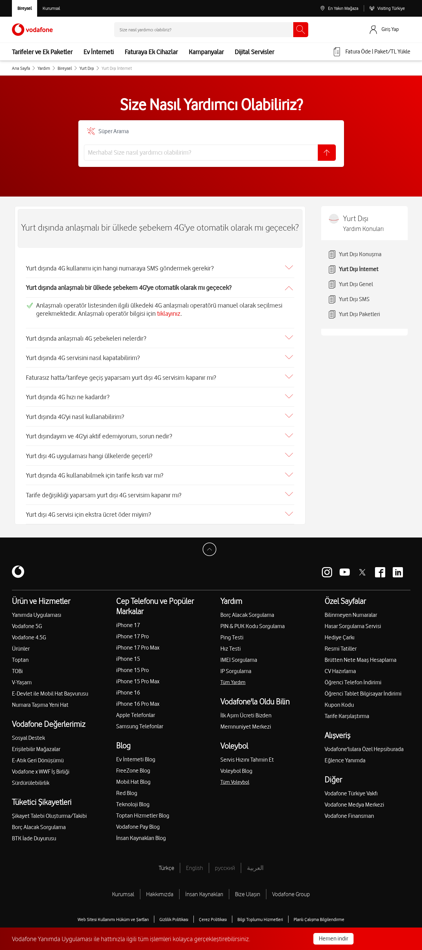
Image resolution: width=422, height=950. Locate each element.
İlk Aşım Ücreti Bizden (245, 712)
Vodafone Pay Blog (138, 824)
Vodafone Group (291, 891)
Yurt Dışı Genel (350, 284)
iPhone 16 (128, 689)
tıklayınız (169, 312)
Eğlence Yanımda (345, 757)
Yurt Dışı (86, 68)
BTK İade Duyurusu (34, 835)
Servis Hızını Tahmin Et (247, 756)
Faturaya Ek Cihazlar (151, 52)
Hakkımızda (159, 891)
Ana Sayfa (21, 68)
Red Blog (126, 790)
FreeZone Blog (133, 767)
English (194, 864)
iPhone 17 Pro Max (137, 644)
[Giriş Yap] (389, 29)
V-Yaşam (22, 679)
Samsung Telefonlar (139, 723)
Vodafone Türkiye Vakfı (351, 790)
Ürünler (21, 645)
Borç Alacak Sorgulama (39, 824)
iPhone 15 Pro (132, 667)
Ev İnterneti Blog (135, 756)
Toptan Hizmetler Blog (142, 812)
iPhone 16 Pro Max (137, 701)
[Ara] (300, 29)
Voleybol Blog (236, 768)
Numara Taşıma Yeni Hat (40, 702)
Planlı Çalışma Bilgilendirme (319, 916)
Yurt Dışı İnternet (353, 269)
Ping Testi (232, 634)
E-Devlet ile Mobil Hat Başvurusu (50, 690)
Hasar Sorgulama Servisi (353, 623)
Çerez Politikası (213, 916)
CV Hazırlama (340, 668)
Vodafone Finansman (349, 813)
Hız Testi (230, 645)
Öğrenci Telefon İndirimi (353, 679)
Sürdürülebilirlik (30, 780)
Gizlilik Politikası (173, 916)
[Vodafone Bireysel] (24, 8)
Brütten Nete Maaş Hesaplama (360, 657)
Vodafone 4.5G (29, 634)
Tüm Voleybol (234, 779)
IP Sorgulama (235, 668)
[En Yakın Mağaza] (339, 8)
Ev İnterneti (98, 52)
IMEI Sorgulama (238, 657)
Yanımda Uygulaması (36, 612)
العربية (255, 864)
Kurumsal (123, 891)
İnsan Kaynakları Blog (141, 835)
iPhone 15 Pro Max (137, 678)
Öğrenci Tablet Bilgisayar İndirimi (363, 690)
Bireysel (65, 68)
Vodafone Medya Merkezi (354, 801)
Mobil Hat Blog (133, 779)
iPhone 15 (128, 656)
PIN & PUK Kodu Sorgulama (252, 623)
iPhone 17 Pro (132, 633)
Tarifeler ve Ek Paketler (42, 52)
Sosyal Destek (28, 735)
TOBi (17, 668)
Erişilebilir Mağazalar (36, 746)
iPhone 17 (128, 622)
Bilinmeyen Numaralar (351, 612)
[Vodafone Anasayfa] (32, 30)
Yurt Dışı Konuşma (354, 254)
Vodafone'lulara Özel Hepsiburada (364, 746)
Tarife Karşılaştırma (347, 713)
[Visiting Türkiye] (387, 8)
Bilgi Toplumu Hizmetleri (260, 916)
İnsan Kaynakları (204, 891)
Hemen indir (333, 938)
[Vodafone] (18, 569)
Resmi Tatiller (341, 645)
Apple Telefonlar (135, 712)
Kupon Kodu (339, 702)
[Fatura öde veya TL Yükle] (371, 52)
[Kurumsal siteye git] (51, 8)
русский (225, 864)
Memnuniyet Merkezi (245, 723)
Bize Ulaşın (247, 891)
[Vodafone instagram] (327, 569)
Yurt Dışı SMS (349, 299)
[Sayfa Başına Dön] (211, 548)
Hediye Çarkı (340, 634)
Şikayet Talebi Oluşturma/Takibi (49, 813)
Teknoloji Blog (133, 801)
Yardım (43, 68)
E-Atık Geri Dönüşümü (38, 757)
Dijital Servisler (254, 52)
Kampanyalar (206, 52)
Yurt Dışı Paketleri (354, 314)
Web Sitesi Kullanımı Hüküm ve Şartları (113, 916)
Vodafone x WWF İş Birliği (40, 768)
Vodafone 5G (27, 623)
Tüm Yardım (233, 679)
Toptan (20, 657)
